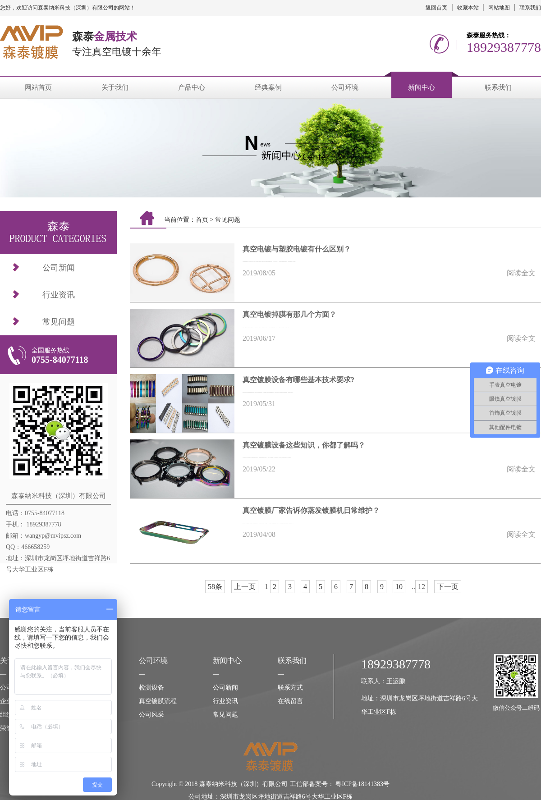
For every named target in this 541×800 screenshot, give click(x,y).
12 (421, 586)
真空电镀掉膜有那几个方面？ (289, 314)
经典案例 (268, 87)
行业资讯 (58, 294)
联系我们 (530, 8)
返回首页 (436, 8)
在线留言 (290, 701)
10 (399, 586)
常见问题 (58, 321)
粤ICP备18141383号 (362, 784)
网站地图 (499, 8)
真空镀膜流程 (158, 701)
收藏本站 (468, 8)
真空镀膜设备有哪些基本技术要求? (298, 380)
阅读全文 (521, 273)
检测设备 (151, 687)
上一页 (245, 586)
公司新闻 (58, 267)
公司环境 (344, 87)
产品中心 (191, 87)
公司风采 (151, 714)
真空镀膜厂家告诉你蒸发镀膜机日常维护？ (311, 510)
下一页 (447, 586)
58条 (215, 586)
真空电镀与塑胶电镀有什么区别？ (297, 249)
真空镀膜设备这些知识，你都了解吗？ (304, 445)
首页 (202, 219)
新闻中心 (421, 87)
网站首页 (38, 87)
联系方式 (290, 687)
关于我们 (114, 87)
